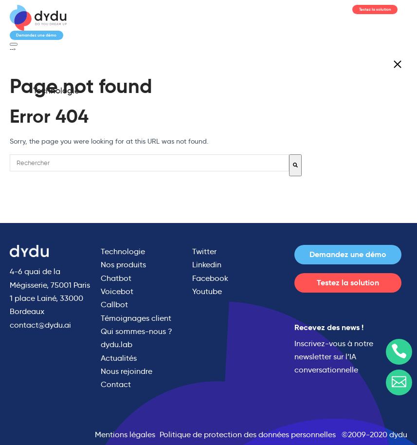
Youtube (207, 291)
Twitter (204, 251)
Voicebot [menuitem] (117, 291)
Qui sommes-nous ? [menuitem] (136, 331)
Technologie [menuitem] (56, 91)
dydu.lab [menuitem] (116, 344)
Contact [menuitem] (116, 384)
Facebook (210, 278)
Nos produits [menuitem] (123, 264)
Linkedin (206, 264)
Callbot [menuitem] (114, 304)
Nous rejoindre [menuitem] (126, 371)
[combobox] (149, 162)
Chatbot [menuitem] (116, 278)
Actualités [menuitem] (119, 358)
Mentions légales (125, 434)
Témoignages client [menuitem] (136, 318)
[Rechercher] (295, 165)
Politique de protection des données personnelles (248, 434)
